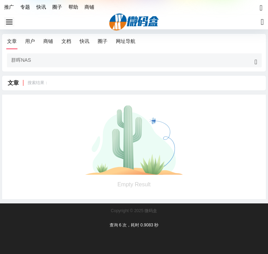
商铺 (89, 7)
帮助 (73, 7)
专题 (25, 7)
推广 (9, 7)
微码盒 (150, 210)
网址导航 (125, 41)
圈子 (57, 7)
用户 (30, 41)
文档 (66, 41)
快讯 (41, 7)
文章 (12, 41)
